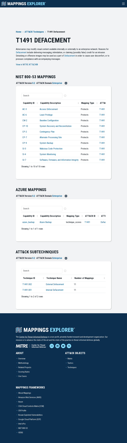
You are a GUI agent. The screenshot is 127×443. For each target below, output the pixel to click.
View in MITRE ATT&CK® (27, 64)
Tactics (70, 363)
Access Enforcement (49, 109)
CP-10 (25, 126)
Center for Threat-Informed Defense (33, 337)
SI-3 (24, 148)
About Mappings (24, 393)
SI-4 (24, 154)
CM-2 (24, 120)
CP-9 (24, 143)
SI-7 (24, 160)
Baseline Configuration (49, 120)
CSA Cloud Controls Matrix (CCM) (31, 406)
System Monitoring (48, 154)
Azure (20, 402)
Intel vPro (22, 424)
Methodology (23, 363)
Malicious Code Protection (51, 148)
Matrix (70, 359)
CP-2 (24, 131)
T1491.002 (27, 284)
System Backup (46, 143)
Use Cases (22, 376)
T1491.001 (27, 290)
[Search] (41, 95)
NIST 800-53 (23, 428)
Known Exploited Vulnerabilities (30, 415)
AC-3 (24, 109)
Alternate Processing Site (51, 137)
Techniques (72, 367)
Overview (21, 359)
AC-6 (24, 115)
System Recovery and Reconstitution (55, 126)
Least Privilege (46, 115)
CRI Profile (22, 411)
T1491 (102, 109)
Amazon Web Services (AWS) (29, 397)
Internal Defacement (54, 290)
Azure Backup (46, 222)
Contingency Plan (47, 131)
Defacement (21, 52)
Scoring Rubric (24, 372)
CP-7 (24, 137)
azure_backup (28, 222)
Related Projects (24, 367)
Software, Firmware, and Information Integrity (59, 160)
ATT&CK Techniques (34, 32)
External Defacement (55, 284)
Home (18, 32)
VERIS (20, 433)
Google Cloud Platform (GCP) (29, 419)
